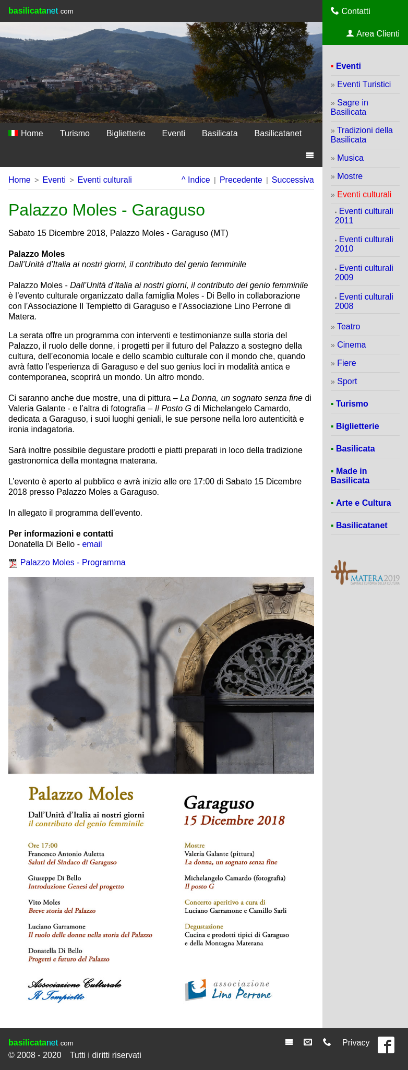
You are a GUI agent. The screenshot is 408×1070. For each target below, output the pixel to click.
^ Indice (196, 179)
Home (25, 133)
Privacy (355, 1042)
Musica (350, 157)
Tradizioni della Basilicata (362, 135)
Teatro (348, 326)
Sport (347, 381)
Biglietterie (126, 133)
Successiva (293, 179)
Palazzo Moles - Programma (73, 562)
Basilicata (219, 133)
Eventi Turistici (364, 84)
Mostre (350, 176)
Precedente (241, 179)
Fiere (346, 363)
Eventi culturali (105, 179)
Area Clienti (373, 33)
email (92, 544)
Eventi (173, 133)
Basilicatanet (278, 133)
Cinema (351, 344)
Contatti (350, 11)
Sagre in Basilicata (349, 107)
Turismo (75, 133)
